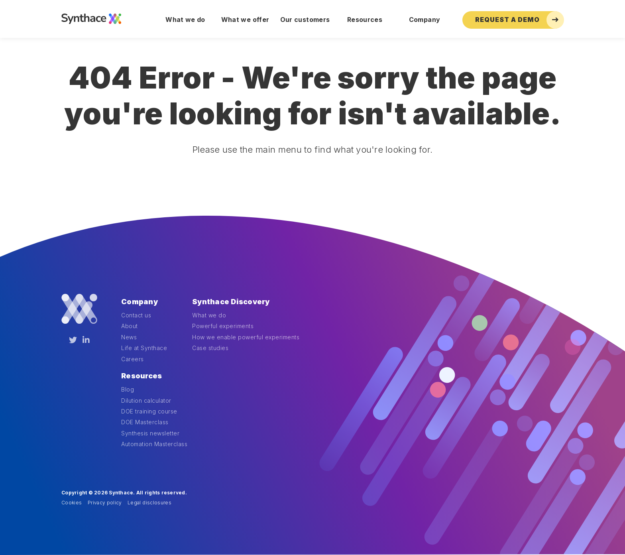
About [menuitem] (129, 326)
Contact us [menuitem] (136, 315)
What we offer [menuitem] (245, 20)
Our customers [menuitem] (305, 20)
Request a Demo (519, 20)
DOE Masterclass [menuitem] (145, 422)
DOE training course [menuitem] (149, 411)
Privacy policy (105, 503)
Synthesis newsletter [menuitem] (150, 433)
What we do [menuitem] (185, 20)
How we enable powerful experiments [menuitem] (245, 337)
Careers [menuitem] (132, 359)
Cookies (71, 503)
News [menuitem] (129, 337)
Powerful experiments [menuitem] (223, 326)
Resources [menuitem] (364, 20)
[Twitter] (73, 340)
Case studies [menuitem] (210, 347)
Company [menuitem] (424, 20)
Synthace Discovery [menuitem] (231, 301)
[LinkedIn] (86, 340)
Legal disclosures (149, 503)
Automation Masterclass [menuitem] (154, 444)
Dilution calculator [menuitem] (146, 400)
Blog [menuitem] (127, 389)
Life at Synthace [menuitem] (144, 347)
